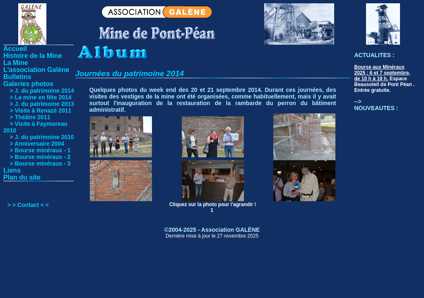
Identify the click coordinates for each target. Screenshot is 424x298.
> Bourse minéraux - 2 (36, 157)
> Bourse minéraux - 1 (36, 150)
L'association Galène (36, 69)
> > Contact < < (28, 205)
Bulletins (17, 76)
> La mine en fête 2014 (37, 97)
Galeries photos (28, 83)
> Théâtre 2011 (26, 117)
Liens (12, 170)
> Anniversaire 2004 (33, 143)
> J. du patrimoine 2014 (38, 90)
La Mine (15, 62)
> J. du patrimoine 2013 (38, 104)
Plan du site (22, 177)
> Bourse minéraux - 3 (36, 163)
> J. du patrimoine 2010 (38, 137)
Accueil (15, 48)
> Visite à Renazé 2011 (37, 110)
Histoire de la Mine (32, 55)
